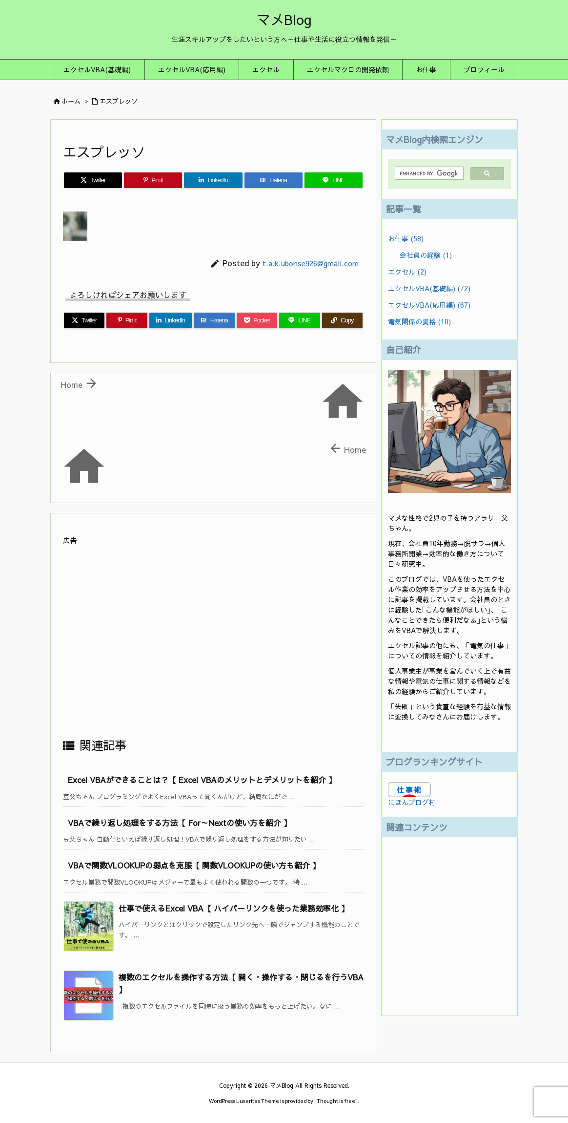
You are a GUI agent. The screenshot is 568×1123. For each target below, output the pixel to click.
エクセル (407, 271)
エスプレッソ (119, 101)
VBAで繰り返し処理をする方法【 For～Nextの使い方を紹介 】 (179, 822)
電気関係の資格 (419, 321)
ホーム (71, 101)
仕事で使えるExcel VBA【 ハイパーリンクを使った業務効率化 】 (234, 908)
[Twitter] (93, 180)
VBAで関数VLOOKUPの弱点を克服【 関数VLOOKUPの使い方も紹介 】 (194, 865)
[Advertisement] (213, 641)
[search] (428, 173)
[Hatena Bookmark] (273, 180)
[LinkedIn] (213, 180)
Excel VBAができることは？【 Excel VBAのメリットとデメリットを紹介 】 (202, 779)
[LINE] (333, 180)
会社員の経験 (426, 255)
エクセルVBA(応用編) (429, 305)
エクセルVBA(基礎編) (429, 288)
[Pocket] (257, 320)
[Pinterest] (153, 180)
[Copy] (342, 320)
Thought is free (336, 1100)
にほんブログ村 (412, 802)
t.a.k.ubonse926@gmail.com (311, 263)
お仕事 (406, 238)
